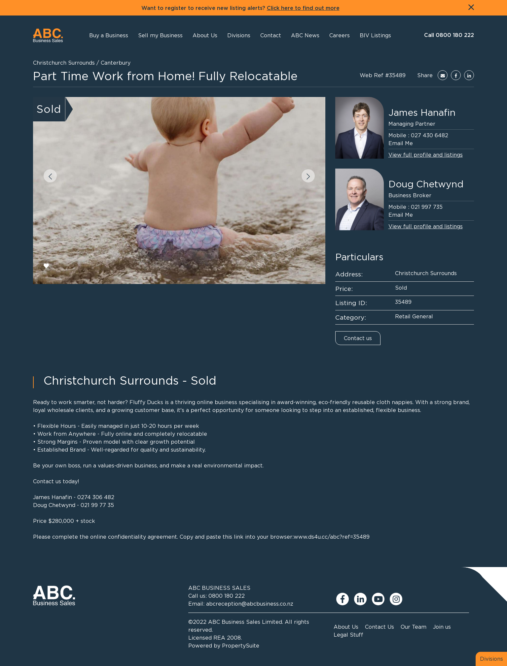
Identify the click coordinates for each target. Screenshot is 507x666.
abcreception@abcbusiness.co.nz (249, 604)
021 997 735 (427, 207)
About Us (346, 627)
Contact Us (379, 627)
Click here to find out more (303, 8)
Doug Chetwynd (425, 184)
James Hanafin (421, 112)
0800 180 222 (226, 596)
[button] (205, 35)
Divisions (491, 659)
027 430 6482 (429, 135)
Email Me (400, 143)
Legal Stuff (348, 635)
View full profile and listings (425, 155)
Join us (442, 627)
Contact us (358, 338)
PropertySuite (240, 646)
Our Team (413, 627)
